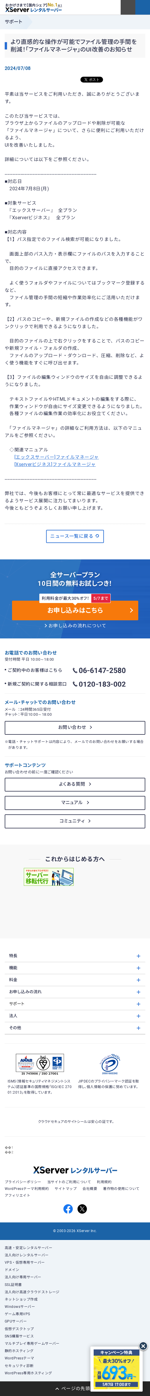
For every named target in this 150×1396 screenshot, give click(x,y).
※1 (60, 5)
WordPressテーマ (19, 1358)
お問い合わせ (72, 727)
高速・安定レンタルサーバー (28, 1248)
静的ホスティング (19, 1351)
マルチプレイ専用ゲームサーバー (32, 1344)
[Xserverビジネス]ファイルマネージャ (55, 464)
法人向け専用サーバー (23, 1277)
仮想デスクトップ (19, 1329)
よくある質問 (72, 784)
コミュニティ (72, 821)
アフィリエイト (17, 1195)
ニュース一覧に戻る (75, 536)
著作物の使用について (121, 1189)
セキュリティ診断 (19, 1366)
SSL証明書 (13, 1285)
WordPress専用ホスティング (28, 1373)
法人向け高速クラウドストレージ (32, 1292)
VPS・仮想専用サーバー (25, 1262)
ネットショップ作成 (21, 1299)
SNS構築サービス (19, 1336)
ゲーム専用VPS (17, 1314)
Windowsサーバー (20, 1307)
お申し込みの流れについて (77, 625)
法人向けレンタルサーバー (27, 1255)
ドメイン (12, 1270)
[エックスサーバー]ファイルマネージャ (56, 457)
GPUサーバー (16, 1321)
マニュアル (72, 802)
